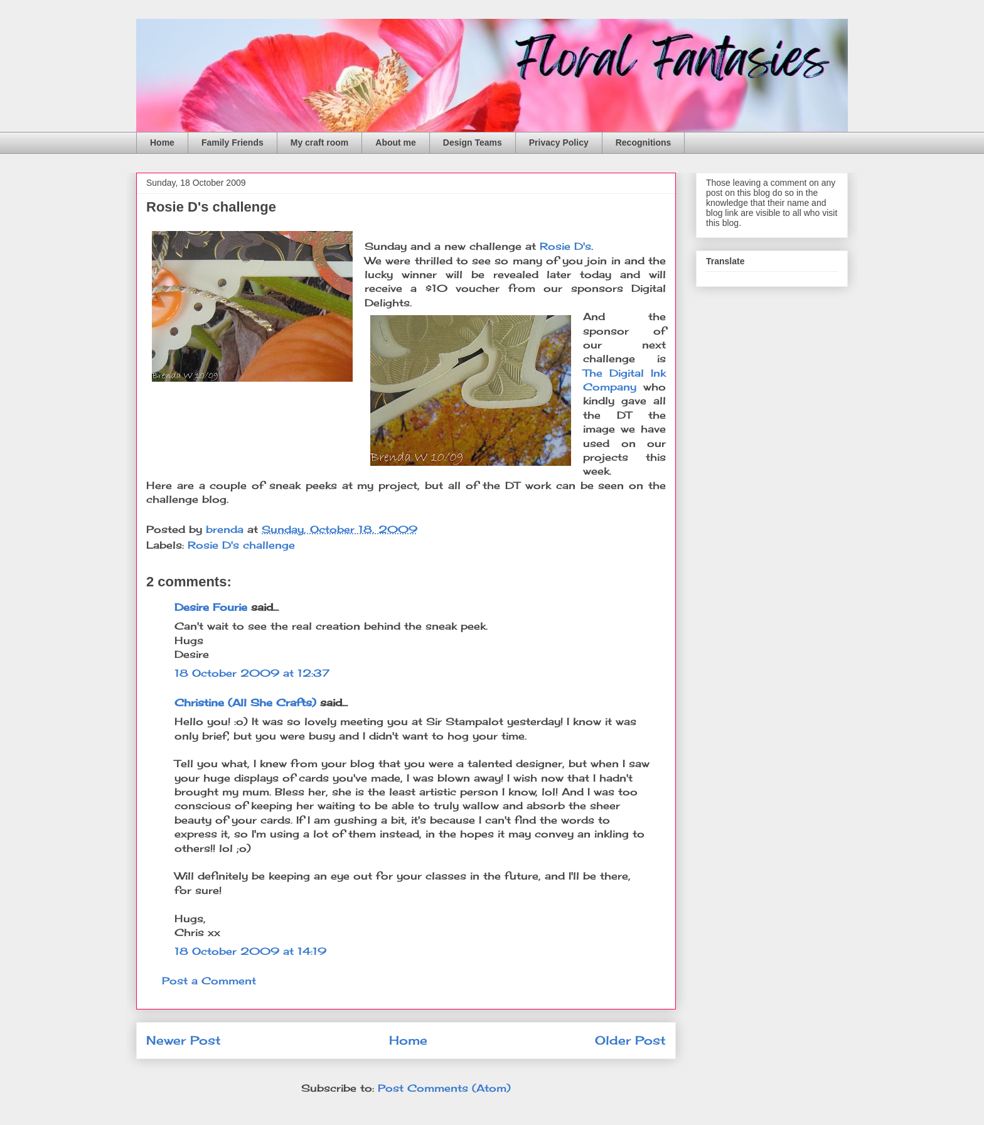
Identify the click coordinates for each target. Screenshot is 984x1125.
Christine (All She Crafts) (245, 702)
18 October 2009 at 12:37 (251, 673)
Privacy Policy (559, 142)
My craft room (320, 142)
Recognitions (643, 142)
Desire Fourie (210, 607)
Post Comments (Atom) (444, 1088)
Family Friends (232, 142)
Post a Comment (209, 980)
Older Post (630, 1040)
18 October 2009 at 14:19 (250, 951)
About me (395, 142)
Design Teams (472, 142)
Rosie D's (565, 246)
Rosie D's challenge (241, 545)
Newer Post (183, 1040)
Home (162, 142)
